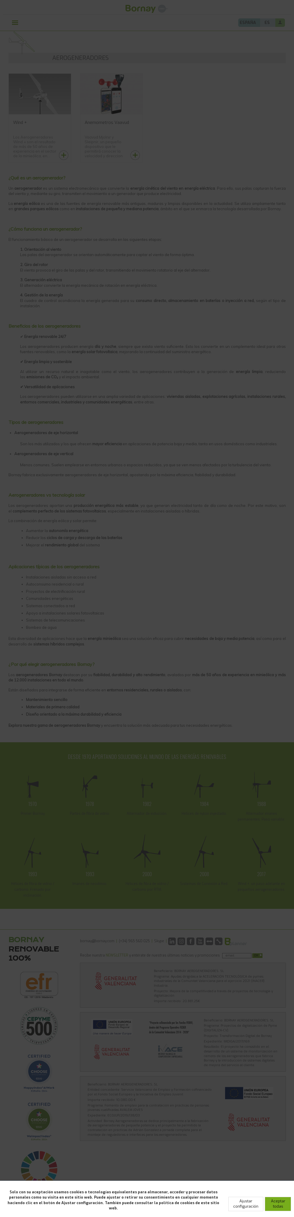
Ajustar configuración (245, 1204)
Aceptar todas (278, 1204)
